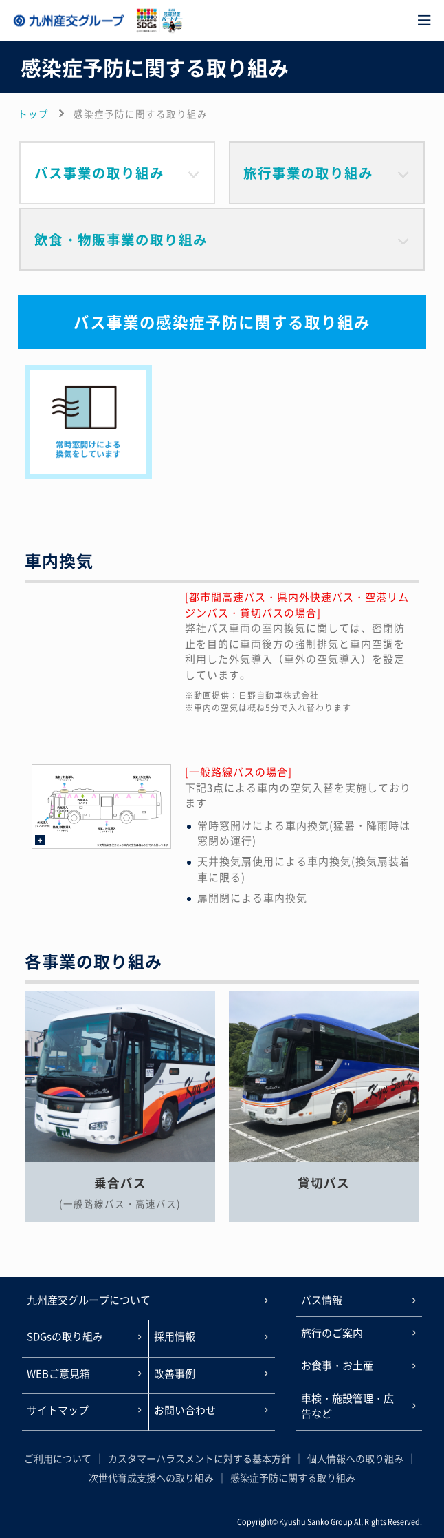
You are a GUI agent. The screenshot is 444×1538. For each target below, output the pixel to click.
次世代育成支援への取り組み (151, 1477)
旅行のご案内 (332, 1332)
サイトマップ (58, 1410)
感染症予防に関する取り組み (292, 1477)
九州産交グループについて (89, 1299)
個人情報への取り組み (355, 1458)
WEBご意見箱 (58, 1373)
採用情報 (174, 1336)
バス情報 (321, 1299)
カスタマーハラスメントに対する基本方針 (199, 1458)
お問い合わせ (185, 1410)
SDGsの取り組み (65, 1336)
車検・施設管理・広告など (347, 1406)
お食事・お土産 (337, 1365)
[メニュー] (424, 20)
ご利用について (57, 1458)
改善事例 (174, 1373)
